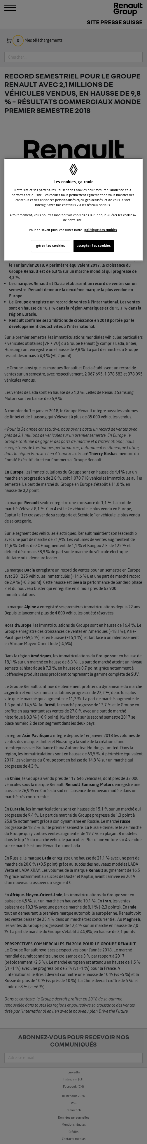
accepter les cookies (94, 245)
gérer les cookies (50, 245)
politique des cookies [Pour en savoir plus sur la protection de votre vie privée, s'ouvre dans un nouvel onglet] (100, 230)
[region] (74, 209)
